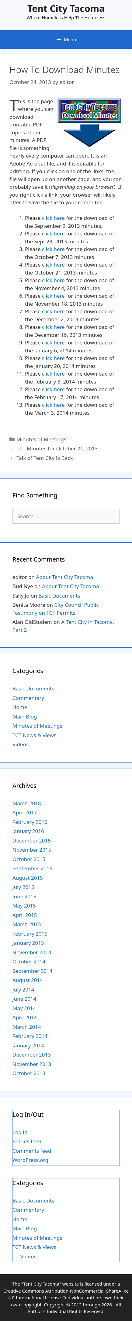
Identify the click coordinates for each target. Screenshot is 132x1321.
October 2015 (28, 859)
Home (19, 707)
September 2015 (32, 868)
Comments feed (31, 1150)
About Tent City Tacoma (64, 576)
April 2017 (24, 812)
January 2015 (28, 942)
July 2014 (23, 989)
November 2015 (31, 849)
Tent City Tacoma (66, 8)
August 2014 (27, 980)
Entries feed (26, 1141)
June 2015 (24, 896)
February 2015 (29, 933)
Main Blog (24, 716)
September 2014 (32, 970)
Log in (19, 1132)
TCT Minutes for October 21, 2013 (57, 448)
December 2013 (31, 1054)
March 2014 (26, 1026)
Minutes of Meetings (41, 439)
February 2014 (29, 1035)
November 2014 (31, 952)
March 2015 (26, 924)
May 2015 (24, 905)
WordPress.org (30, 1159)
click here (53, 217)
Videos (20, 744)
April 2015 (24, 915)
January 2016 (28, 831)
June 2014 (24, 998)
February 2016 (29, 821)
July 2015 (23, 886)
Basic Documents (59, 595)
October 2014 (28, 961)
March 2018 (26, 803)
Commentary (28, 697)
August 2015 (27, 877)
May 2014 (24, 1008)
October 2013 (28, 1073)
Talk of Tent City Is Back (44, 457)
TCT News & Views (34, 735)
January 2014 (28, 1045)
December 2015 (31, 840)
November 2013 (31, 1064)
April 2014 (24, 1017)
